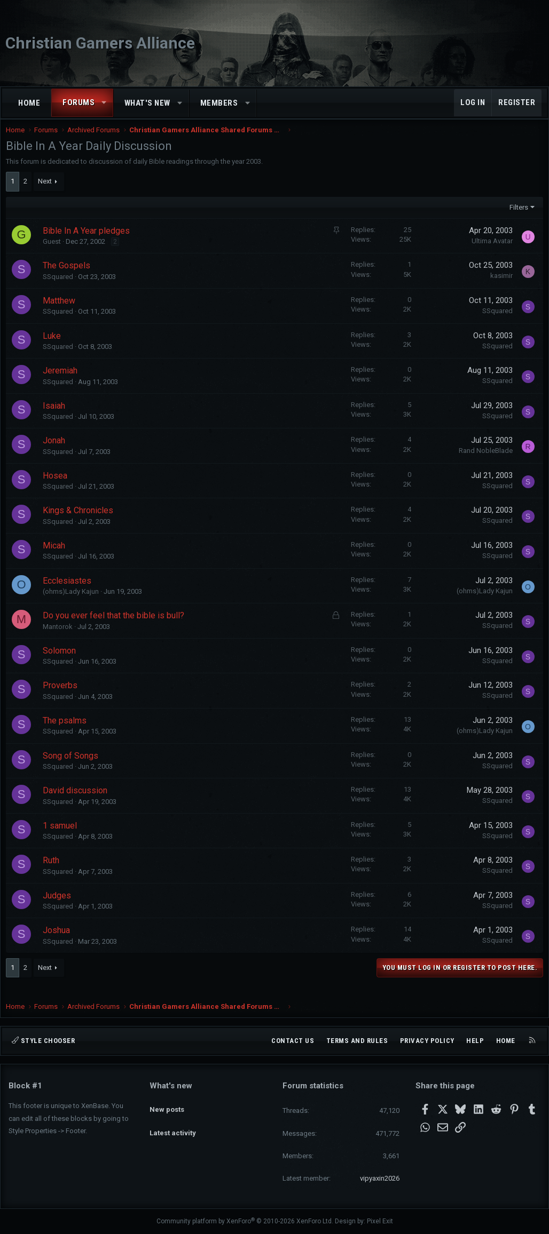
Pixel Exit (380, 1221)
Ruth (53, 871)
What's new (147, 103)
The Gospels (69, 276)
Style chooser (43, 1041)
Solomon (62, 661)
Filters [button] (516, 218)
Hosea (57, 486)
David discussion (77, 801)
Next (47, 192)
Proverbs (62, 696)
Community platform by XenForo (244, 1221)
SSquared (60, 287)
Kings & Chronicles (80, 521)
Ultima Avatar (489, 252)
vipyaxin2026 (379, 1178)
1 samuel (62, 836)
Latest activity (173, 1124)
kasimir (499, 286)
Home (29, 103)
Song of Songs (73, 766)
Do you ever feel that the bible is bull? (116, 626)
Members (219, 103)
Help (475, 1041)
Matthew (61, 311)
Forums (78, 102)
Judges (59, 906)
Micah (56, 556)
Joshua (59, 941)
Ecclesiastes (69, 591)
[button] (104, 102)
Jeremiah (62, 381)
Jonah (56, 451)
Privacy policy (427, 1041)
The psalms (67, 731)
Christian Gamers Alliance (100, 43)
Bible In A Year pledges (88, 241)
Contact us (292, 1041)
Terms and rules (357, 1041)
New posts (167, 1104)
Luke (54, 346)
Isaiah (56, 416)
